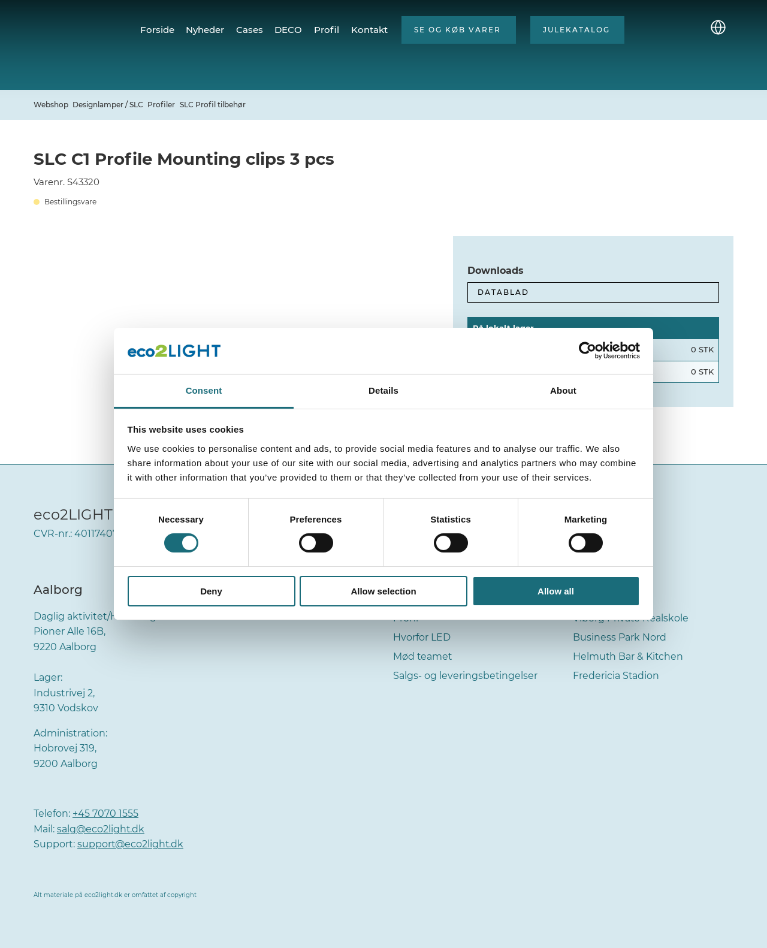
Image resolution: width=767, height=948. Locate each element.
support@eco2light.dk (131, 844)
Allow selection (383, 591)
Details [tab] (383, 390)
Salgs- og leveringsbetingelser (465, 675)
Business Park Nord (619, 637)
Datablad (503, 292)
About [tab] (563, 390)
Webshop (51, 104)
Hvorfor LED (422, 637)
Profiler (161, 104)
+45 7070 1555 (105, 813)
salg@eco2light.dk (101, 829)
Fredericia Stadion (616, 675)
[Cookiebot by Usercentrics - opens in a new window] (587, 351)
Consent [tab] (204, 390)
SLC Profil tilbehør (213, 104)
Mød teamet (423, 656)
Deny (211, 591)
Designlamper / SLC (108, 104)
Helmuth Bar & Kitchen (628, 656)
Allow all (555, 591)
